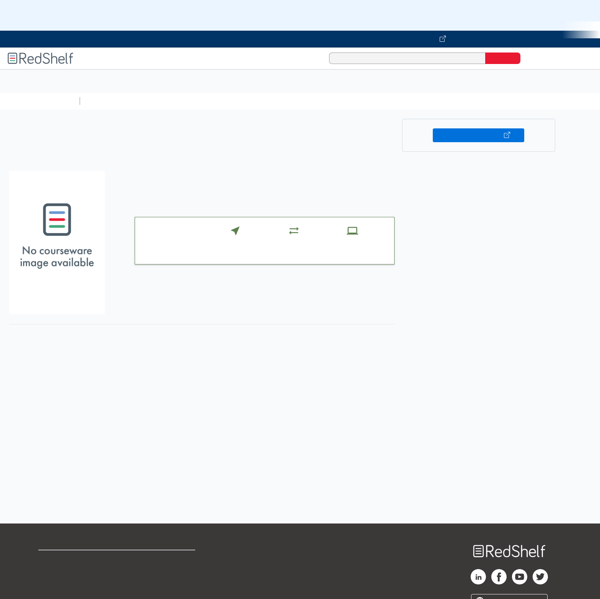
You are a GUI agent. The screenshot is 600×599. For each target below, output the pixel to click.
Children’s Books (508, 101)
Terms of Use (163, 559)
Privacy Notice (59, 584)
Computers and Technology (218, 101)
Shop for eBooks (62, 559)
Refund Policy (163, 571)
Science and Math (150, 101)
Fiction (433, 101)
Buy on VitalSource (478, 135)
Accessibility (161, 584)
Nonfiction (463, 101)
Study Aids (103, 101)
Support (49, 571)
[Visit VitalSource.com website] (300, 39)
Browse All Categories (39, 101)
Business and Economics (297, 101)
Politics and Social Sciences (377, 101)
